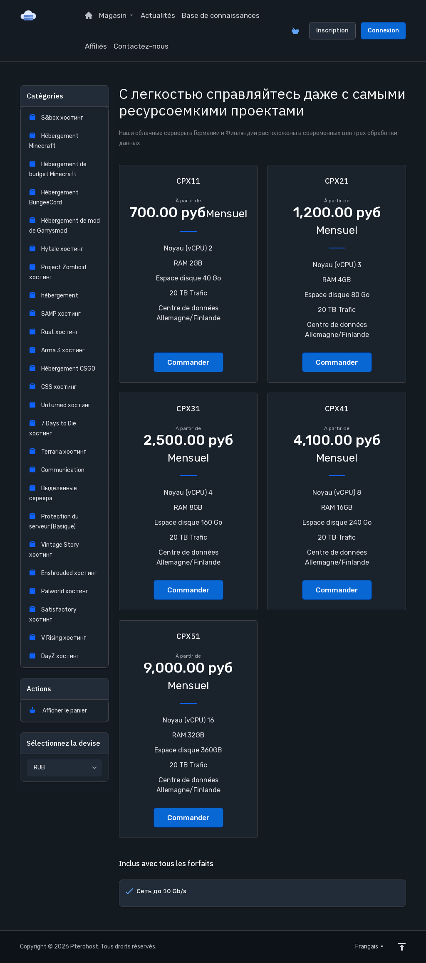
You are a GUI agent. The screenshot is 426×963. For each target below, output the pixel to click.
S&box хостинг (56, 117)
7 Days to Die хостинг (52, 428)
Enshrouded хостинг (63, 573)
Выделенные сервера (53, 493)
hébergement (53, 295)
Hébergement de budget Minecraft (58, 169)
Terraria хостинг (57, 451)
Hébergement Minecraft (54, 141)
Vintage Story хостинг (54, 549)
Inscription (332, 30)
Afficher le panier (58, 710)
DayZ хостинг (54, 656)
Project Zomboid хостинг (57, 272)
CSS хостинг (53, 387)
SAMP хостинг (55, 313)
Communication (56, 470)
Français (369, 946)
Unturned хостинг (60, 405)
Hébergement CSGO (62, 368)
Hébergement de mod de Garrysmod (64, 225)
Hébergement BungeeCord (54, 197)
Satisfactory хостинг (53, 614)
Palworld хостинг (58, 591)
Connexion (383, 30)
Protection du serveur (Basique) (54, 521)
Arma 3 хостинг (57, 350)
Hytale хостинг (56, 249)
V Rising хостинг (57, 637)
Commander (188, 362)
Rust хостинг (53, 332)
